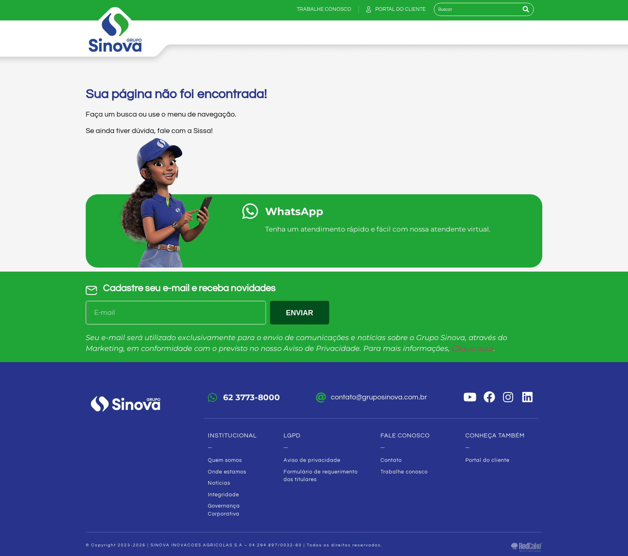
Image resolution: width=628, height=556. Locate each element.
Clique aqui (472, 348)
